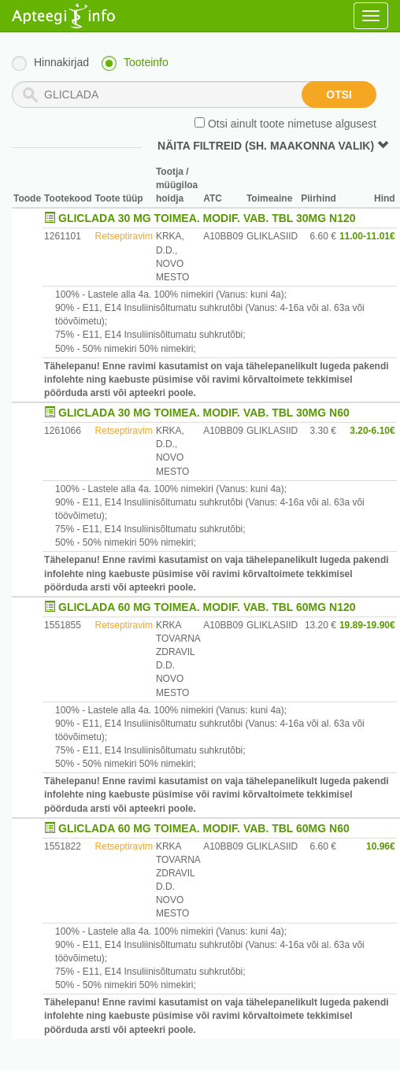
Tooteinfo (146, 62)
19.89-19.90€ (367, 625)
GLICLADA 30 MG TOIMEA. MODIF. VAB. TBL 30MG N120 (207, 218)
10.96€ (380, 846)
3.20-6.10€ (372, 430)
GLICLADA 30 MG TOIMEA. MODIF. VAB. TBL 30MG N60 (204, 412)
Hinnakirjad (61, 62)
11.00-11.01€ (367, 236)
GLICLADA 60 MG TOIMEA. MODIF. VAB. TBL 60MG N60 (204, 828)
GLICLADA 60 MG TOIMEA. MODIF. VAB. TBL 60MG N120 (207, 607)
